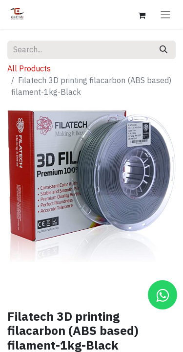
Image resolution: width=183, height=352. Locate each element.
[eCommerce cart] (141, 14)
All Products (29, 69)
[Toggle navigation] (165, 14)
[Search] (163, 50)
